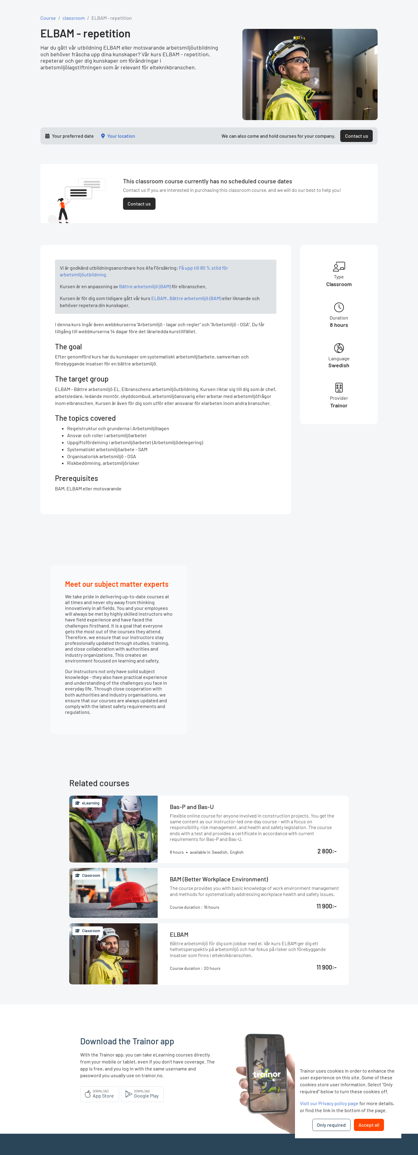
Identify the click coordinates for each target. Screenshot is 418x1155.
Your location (121, 136)
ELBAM (158, 298)
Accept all (368, 1125)
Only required (331, 1125)
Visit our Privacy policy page (329, 1103)
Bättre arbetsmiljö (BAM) (145, 286)
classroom (74, 18)
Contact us (356, 136)
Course (48, 18)
